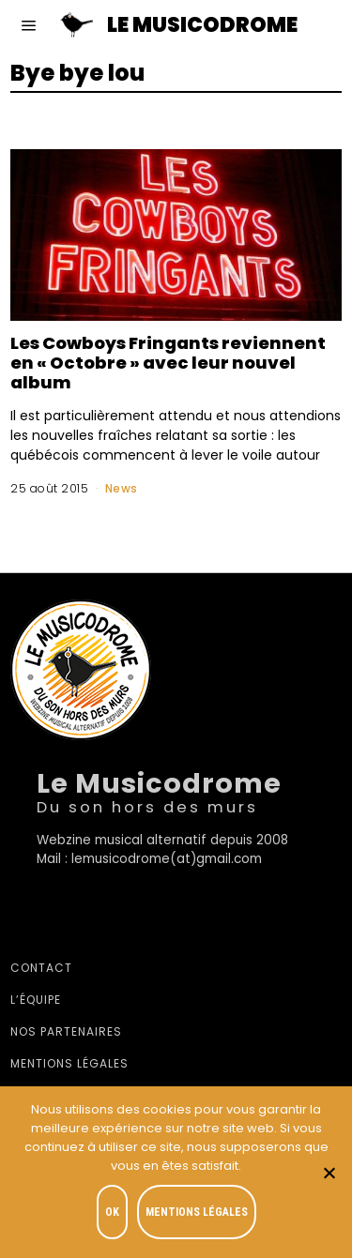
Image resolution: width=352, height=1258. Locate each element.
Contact (41, 968)
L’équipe (35, 1000)
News (121, 488)
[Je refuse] (328, 1172)
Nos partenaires (66, 1031)
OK (112, 1212)
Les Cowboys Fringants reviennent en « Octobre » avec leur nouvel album (168, 362)
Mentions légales (69, 1063)
